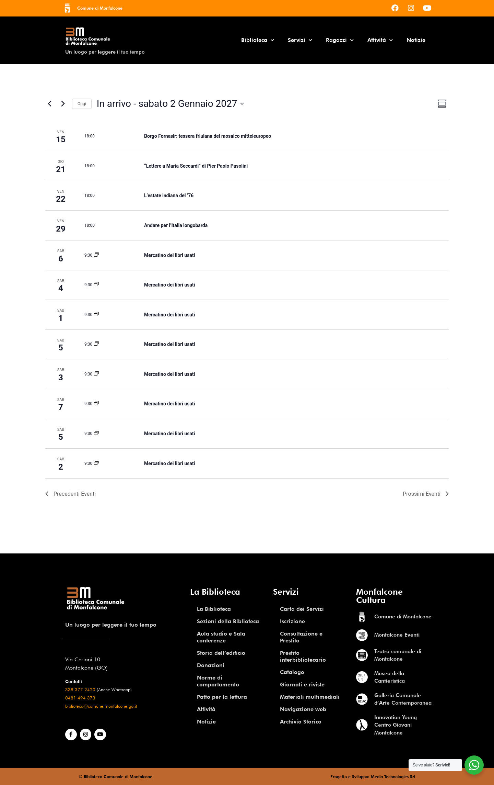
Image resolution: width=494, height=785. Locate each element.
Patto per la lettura (222, 697)
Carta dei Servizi (302, 609)
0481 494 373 (80, 697)
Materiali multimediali (310, 697)
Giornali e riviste (302, 684)
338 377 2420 (80, 689)
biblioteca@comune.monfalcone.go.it (101, 706)
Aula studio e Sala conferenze (221, 637)
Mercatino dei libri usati (169, 255)
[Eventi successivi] (63, 104)
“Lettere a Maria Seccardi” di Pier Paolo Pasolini (196, 166)
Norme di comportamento (218, 681)
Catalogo (292, 672)
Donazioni (210, 665)
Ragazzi (340, 40)
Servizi (300, 40)
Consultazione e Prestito (301, 637)
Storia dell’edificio (221, 653)
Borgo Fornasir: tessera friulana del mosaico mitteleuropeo (207, 136)
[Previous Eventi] (49, 104)
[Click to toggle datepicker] (170, 104)
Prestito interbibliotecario (303, 656)
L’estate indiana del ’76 (168, 195)
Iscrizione (292, 621)
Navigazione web (303, 709)
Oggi (82, 103)
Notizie (416, 40)
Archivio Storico (300, 721)
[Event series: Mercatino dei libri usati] (96, 255)
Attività (380, 40)
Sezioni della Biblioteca (228, 621)
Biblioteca (257, 40)
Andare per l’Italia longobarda (176, 225)
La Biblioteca (214, 609)
